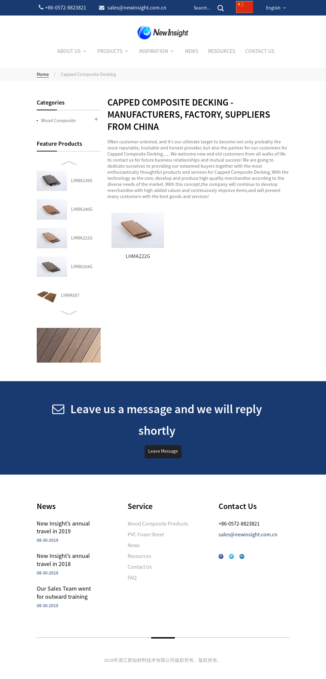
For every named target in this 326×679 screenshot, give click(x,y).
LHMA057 (70, 209)
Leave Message (163, 451)
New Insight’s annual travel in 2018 (63, 559)
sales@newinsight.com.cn (248, 534)
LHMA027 (70, 266)
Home (43, 74)
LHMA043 (70, 238)
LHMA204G (82, 180)
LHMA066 (70, 295)
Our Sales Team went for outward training (64, 592)
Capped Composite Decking (88, 74)
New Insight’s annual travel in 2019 (63, 527)
